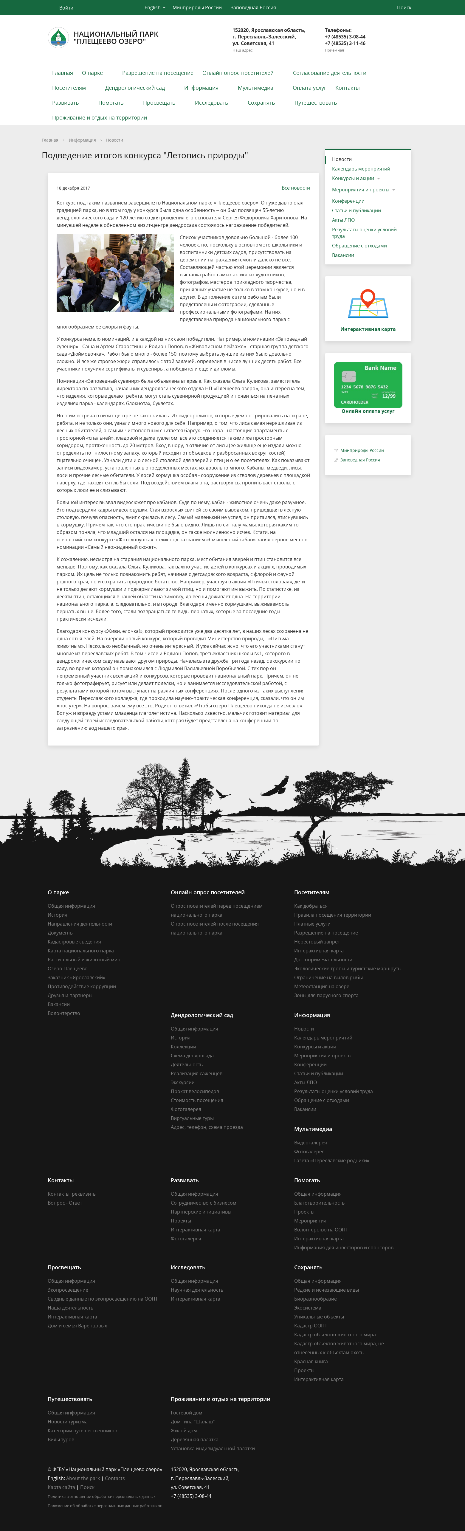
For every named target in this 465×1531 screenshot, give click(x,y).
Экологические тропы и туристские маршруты (348, 968)
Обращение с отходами (359, 245)
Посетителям (69, 87)
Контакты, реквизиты (72, 1194)
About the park (83, 1478)
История (57, 915)
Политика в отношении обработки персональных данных (102, 1496)
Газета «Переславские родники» (332, 1160)
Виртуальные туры (192, 1118)
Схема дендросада (192, 1055)
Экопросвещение (68, 1290)
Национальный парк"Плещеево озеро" (103, 37)
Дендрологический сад (135, 87)
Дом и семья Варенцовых (77, 1325)
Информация (201, 87)
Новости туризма (68, 1421)
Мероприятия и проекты (360, 189)
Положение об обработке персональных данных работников (105, 1505)
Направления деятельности (80, 924)
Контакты (347, 87)
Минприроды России (197, 7)
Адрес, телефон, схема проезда (207, 1127)
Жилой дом (184, 1430)
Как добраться (311, 906)
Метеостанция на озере (321, 986)
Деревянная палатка (194, 1439)
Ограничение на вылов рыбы (328, 977)
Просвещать (159, 102)
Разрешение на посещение (157, 72)
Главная (62, 72)
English (153, 7)
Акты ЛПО (343, 220)
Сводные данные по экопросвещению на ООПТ (103, 1299)
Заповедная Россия (253, 7)
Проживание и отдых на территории (99, 117)
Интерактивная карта (319, 950)
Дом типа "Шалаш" (193, 1421)
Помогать (111, 102)
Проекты (181, 1220)
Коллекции (183, 1046)
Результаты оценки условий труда (364, 232)
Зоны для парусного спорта (326, 995)
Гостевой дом (186, 1412)
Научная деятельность (197, 1290)
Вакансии (343, 255)
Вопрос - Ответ (65, 1203)
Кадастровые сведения (74, 941)
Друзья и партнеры (70, 995)
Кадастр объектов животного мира (335, 1334)
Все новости (293, 188)
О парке (92, 72)
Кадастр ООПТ (310, 1325)
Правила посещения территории (332, 915)
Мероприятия (310, 1220)
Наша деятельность (70, 1307)
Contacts (115, 1478)
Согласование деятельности (329, 72)
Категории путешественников (82, 1430)
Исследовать (211, 102)
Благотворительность (319, 1203)
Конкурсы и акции (353, 178)
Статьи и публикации (356, 210)
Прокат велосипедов (195, 1091)
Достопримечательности (323, 959)
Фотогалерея (186, 1109)
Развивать (65, 102)
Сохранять (261, 102)
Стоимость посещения (197, 1100)
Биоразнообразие (315, 1299)
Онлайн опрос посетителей (238, 72)
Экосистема (307, 1307)
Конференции (348, 201)
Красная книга (311, 1361)
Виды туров (61, 1439)
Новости (114, 140)
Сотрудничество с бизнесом (203, 1203)
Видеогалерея (310, 1142)
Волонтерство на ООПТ (321, 1229)
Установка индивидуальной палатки (213, 1448)
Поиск (87, 1487)
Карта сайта (61, 1487)
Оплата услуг (309, 87)
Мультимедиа (255, 87)
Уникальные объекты (319, 1316)
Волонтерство (64, 1013)
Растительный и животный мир (84, 959)
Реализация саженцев (196, 1073)
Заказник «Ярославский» (77, 977)
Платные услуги (312, 924)
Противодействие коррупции (82, 986)
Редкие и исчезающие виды (326, 1290)
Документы (61, 932)
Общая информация (71, 906)
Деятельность (187, 1064)
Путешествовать (315, 102)
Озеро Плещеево (68, 968)
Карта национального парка (81, 950)
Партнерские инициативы (201, 1211)
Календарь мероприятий (361, 168)
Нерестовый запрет (317, 941)
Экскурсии (183, 1082)
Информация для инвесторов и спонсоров (343, 1247)
